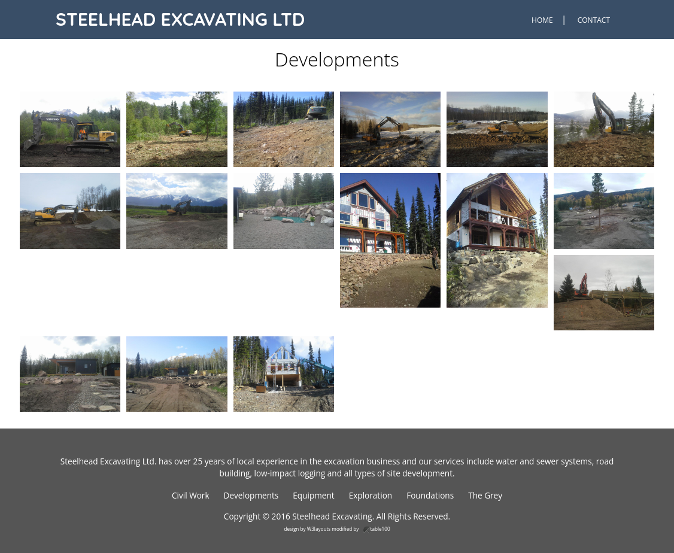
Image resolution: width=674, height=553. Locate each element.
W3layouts (319, 528)
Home (542, 20)
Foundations (430, 495)
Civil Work (191, 495)
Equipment (313, 495)
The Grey (485, 495)
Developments (251, 495)
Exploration (371, 495)
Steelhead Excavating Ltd (180, 19)
